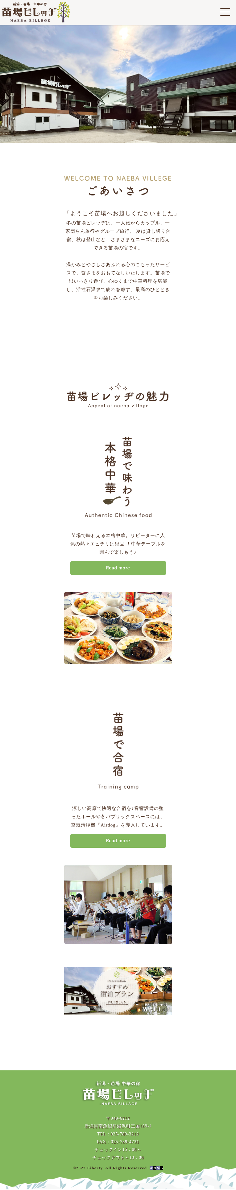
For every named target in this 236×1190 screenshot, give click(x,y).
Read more (118, 573)
